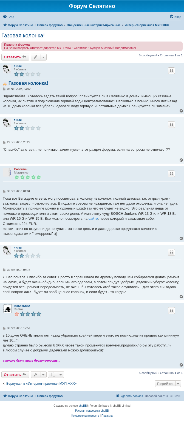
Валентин (20, 169)
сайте (93, 218)
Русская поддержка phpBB (92, 410)
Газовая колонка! (23, 35)
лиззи (17, 66)
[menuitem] (8, 16)
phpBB (83, 405)
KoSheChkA (22, 305)
